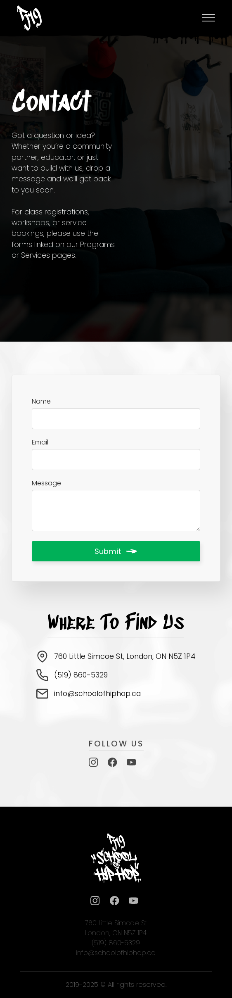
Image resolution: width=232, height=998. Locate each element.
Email (40, 442)
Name (41, 401)
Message (46, 483)
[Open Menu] (208, 17)
